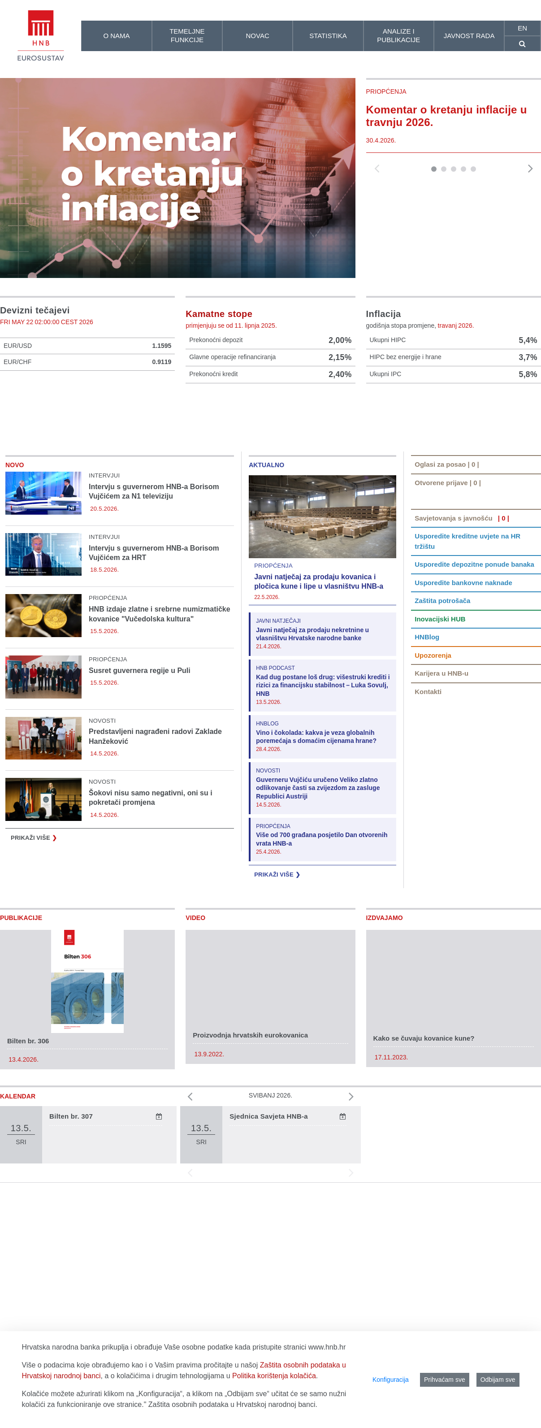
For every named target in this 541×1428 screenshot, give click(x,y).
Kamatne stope (219, 314)
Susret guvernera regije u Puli (139, 721)
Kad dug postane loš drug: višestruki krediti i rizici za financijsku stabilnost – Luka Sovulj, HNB (323, 735)
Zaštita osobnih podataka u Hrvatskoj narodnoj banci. (232, 1404)
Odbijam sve (497, 1379)
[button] (434, 169)
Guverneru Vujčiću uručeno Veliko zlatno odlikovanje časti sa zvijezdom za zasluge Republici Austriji (318, 838)
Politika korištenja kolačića (274, 1376)
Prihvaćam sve (444, 1379)
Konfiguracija (390, 1379)
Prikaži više (34, 888)
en (522, 28)
